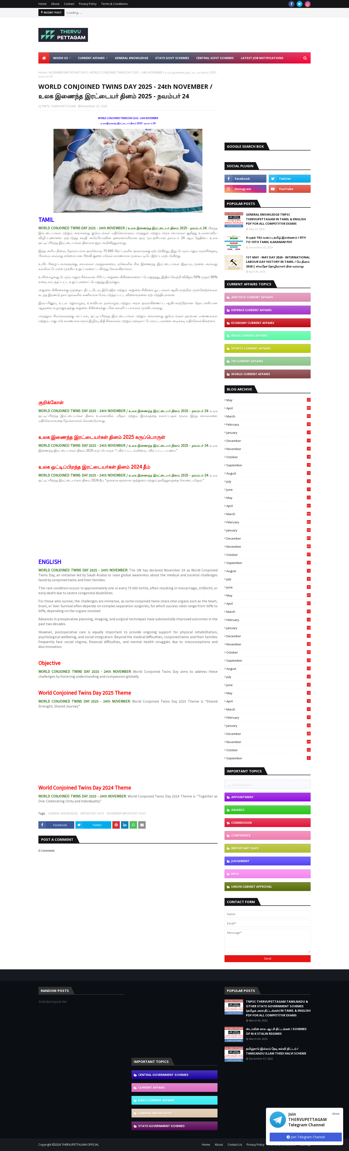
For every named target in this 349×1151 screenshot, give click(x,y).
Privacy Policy (88, 4)
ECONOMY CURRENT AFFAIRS (252, 323)
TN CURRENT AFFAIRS (247, 361)
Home (42, 4)
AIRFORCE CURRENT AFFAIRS (252, 297)
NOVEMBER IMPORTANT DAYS (68, 72)
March (268, 416)
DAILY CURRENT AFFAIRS (156, 1100)
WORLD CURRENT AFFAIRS (250, 374)
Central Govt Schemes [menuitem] (215, 58)
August (268, 473)
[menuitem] (44, 57)
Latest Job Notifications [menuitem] (262, 58)
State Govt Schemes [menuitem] (172, 58)
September (268, 465)
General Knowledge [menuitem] (131, 58)
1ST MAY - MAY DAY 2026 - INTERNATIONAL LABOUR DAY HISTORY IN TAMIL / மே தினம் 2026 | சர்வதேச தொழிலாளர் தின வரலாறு (278, 261)
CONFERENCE (241, 835)
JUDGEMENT (240, 861)
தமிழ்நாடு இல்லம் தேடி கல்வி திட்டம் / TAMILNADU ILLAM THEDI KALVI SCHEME (276, 1051)
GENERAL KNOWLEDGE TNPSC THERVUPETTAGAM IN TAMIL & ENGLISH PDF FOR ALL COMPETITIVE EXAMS (276, 219)
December (268, 441)
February (268, 424)
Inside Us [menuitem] (60, 58)
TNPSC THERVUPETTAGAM (59, 106)
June (268, 489)
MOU (235, 874)
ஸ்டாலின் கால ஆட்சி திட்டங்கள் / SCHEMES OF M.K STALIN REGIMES (276, 1031)
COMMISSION (241, 823)
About (55, 4)
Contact (69, 4)
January (268, 432)
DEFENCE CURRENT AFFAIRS (251, 310)
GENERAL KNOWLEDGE (63, 813)
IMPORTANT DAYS (92, 813)
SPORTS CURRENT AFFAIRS (251, 348)
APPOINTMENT (242, 797)
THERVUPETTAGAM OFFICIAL (80, 1145)
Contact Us (235, 1145)
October (268, 457)
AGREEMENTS (241, 784)
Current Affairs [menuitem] (91, 58)
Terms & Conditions (114, 4)
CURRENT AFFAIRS (151, 1087)
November (268, 449)
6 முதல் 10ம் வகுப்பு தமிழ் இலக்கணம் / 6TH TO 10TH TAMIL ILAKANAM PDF (276, 239)
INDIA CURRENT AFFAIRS (249, 336)
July (268, 481)
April (268, 408)
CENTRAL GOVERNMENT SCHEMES (163, 1075)
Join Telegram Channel (306, 1137)
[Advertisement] (226, 34)
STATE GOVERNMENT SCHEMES (161, 1126)
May (268, 400)
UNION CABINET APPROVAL (251, 886)
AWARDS (238, 810)
